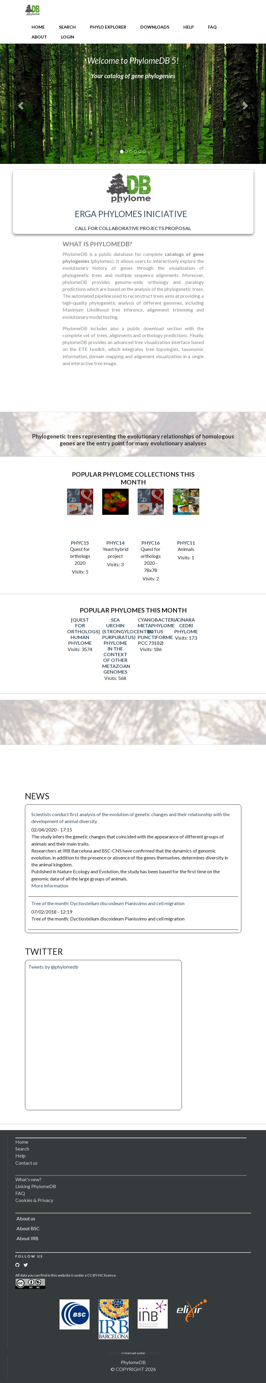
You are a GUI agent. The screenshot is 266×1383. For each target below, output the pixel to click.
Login (67, 36)
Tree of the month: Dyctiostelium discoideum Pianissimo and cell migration (108, 903)
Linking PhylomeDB (35, 1186)
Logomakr (114, 1353)
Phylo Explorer (108, 26)
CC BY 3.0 (152, 1353)
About (39, 36)
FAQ (212, 26)
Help (188, 26)
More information (49, 885)
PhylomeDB (133, 1362)
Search (67, 26)
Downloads (154, 26)
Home (38, 26)
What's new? (28, 1179)
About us (26, 1218)
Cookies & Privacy (34, 1200)
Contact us (26, 1163)
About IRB (27, 1238)
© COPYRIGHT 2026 (133, 1369)
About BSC (28, 1228)
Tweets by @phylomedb (53, 967)
